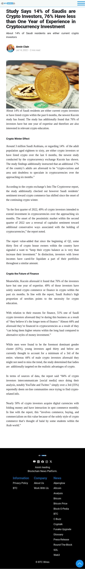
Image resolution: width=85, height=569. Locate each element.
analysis (58, 493)
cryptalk (58, 524)
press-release (61, 539)
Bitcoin (57, 498)
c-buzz (57, 519)
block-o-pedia (61, 508)
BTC (56, 513)
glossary (58, 534)
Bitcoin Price (60, 503)
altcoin (57, 488)
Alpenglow (59, 483)
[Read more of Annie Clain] (10, 48)
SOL (56, 549)
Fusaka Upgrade (62, 529)
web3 (57, 555)
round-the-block (63, 544)
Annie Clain (22, 46)
